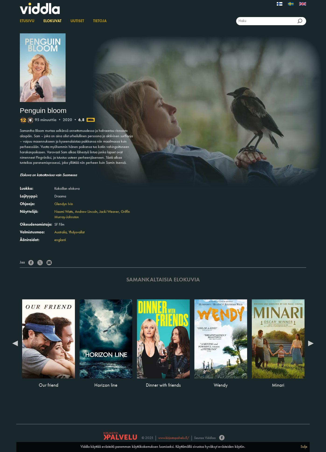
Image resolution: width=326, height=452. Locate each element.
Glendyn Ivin (63, 204)
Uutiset (77, 21)
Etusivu (27, 21)
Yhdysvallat (76, 232)
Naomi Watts (63, 212)
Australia (60, 232)
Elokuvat (52, 21)
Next (310, 343)
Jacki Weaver (109, 212)
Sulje (304, 447)
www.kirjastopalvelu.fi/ (173, 438)
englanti (60, 240)
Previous (15, 343)
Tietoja (100, 21)
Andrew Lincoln (86, 212)
